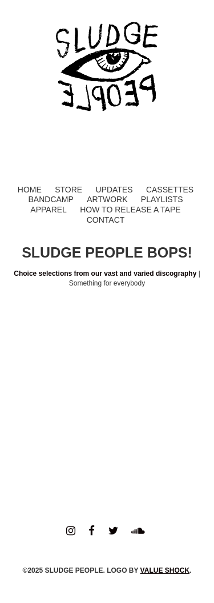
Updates (113, 189)
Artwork (107, 199)
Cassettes (169, 189)
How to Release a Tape (130, 209)
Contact (106, 219)
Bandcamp (50, 199)
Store (68, 189)
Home (30, 189)
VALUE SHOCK (164, 570)
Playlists (162, 199)
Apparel (48, 209)
